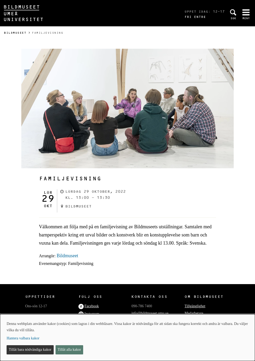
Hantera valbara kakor (23, 338)
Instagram (91, 314)
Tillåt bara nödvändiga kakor (30, 350)
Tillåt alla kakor (69, 350)
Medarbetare (193, 313)
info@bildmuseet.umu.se (149, 313)
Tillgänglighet (194, 306)
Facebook (91, 306)
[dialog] (127, 337)
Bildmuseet (15, 32)
